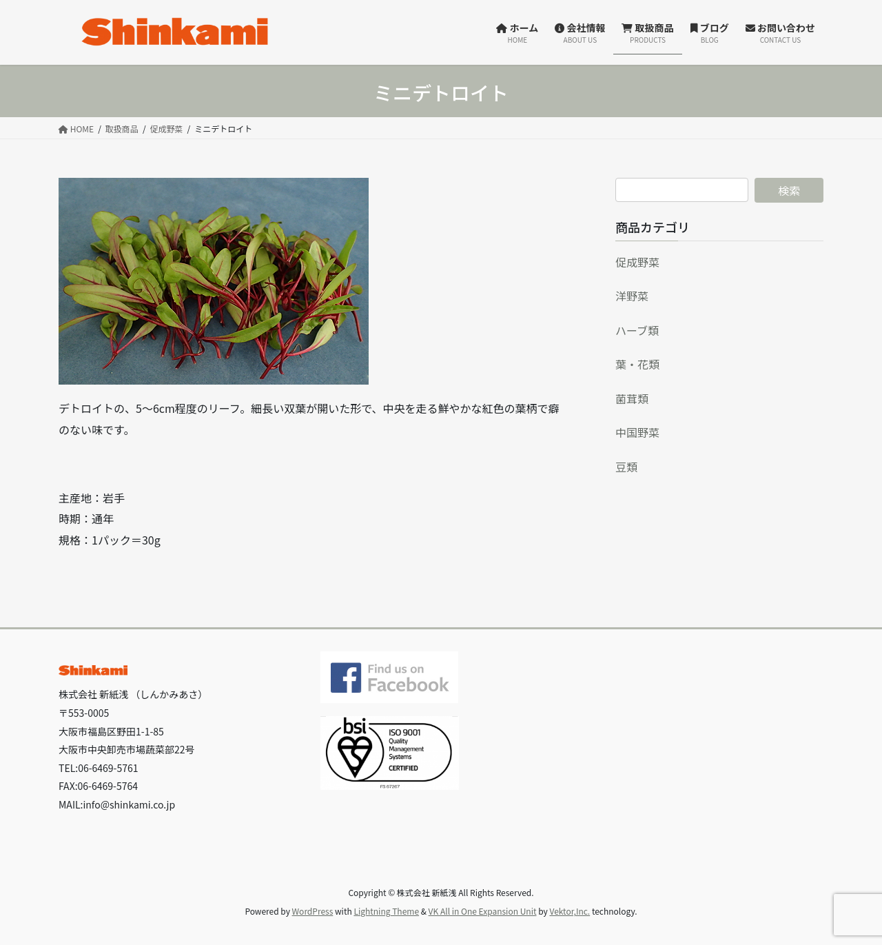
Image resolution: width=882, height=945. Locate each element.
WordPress (313, 911)
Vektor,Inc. (569, 911)
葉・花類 (637, 364)
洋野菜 (631, 295)
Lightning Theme (386, 911)
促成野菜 (637, 262)
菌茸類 (631, 398)
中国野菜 (637, 432)
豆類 (626, 466)
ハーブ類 (637, 330)
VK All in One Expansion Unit (483, 911)
